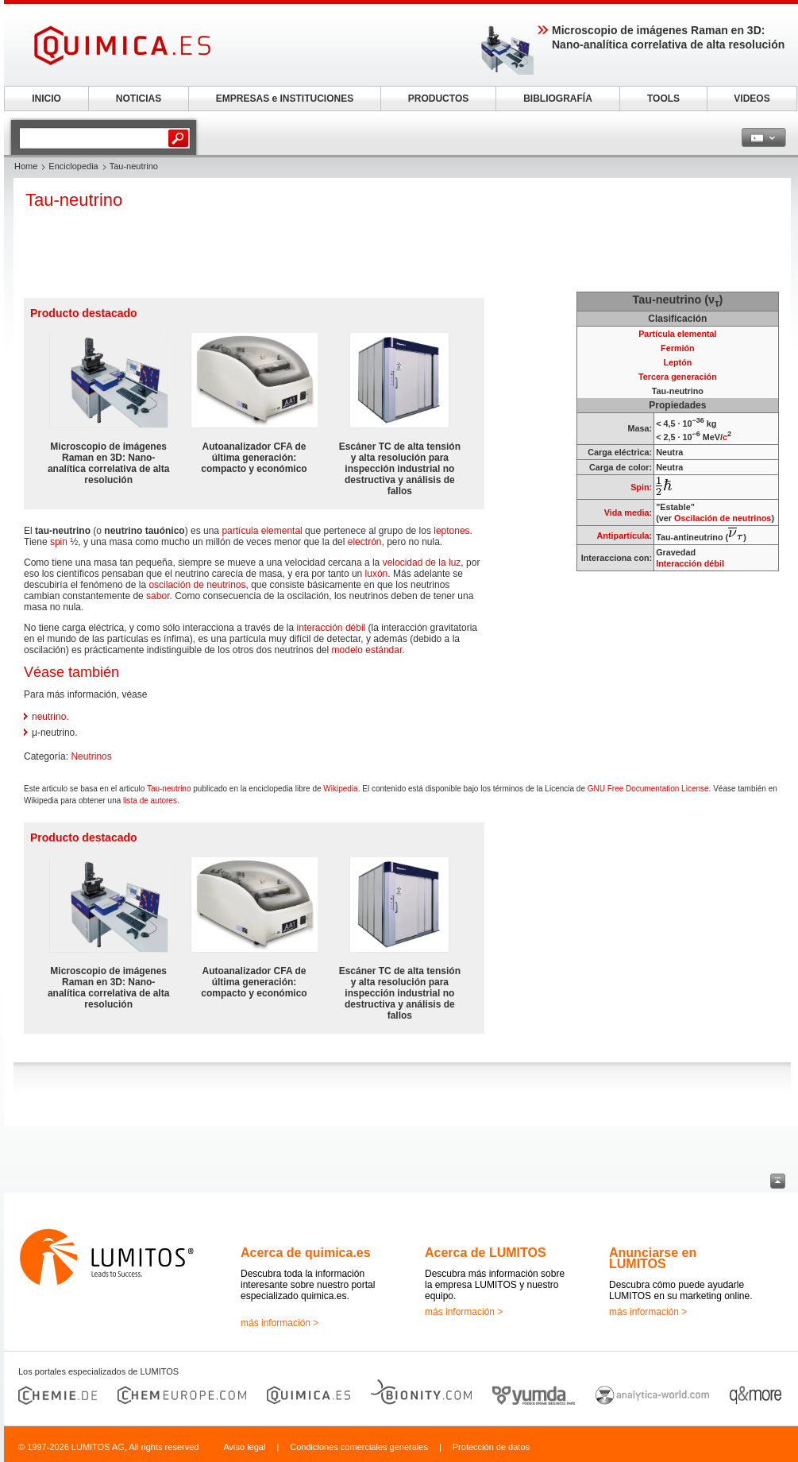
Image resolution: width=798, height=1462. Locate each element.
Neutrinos (91, 756)
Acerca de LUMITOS (485, 1252)
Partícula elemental (677, 333)
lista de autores (150, 800)
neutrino (49, 716)
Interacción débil (690, 563)
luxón (376, 573)
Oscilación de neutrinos (722, 518)
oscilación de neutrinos (196, 584)
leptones (451, 530)
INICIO (46, 98)
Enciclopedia (73, 166)
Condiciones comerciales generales (359, 1447)
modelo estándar (367, 650)
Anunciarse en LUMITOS (652, 1258)
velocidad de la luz (422, 562)
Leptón (677, 362)
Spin (639, 487)
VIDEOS (751, 98)
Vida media (627, 512)
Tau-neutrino (169, 788)
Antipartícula (623, 535)
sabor (157, 595)
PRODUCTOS (438, 98)
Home (25, 166)
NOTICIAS (138, 98)
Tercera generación (677, 376)
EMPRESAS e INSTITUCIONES (284, 98)
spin (58, 541)
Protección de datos (491, 1447)
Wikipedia (340, 788)
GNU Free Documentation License (648, 788)
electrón (365, 541)
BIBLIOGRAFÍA (557, 98)
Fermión (678, 348)
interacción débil (331, 627)
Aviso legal (244, 1447)
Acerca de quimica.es (306, 1252)
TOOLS (663, 98)
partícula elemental (262, 530)
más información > (279, 1323)
